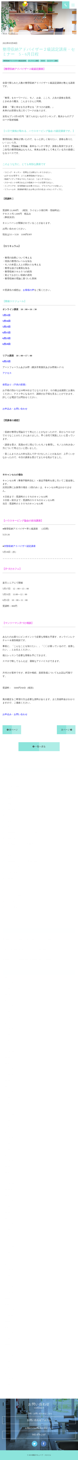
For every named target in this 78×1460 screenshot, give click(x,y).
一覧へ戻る (39, 747)
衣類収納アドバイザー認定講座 (20, 546)
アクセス (7, 373)
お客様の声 (28, 290)
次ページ (66, 730)
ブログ (13, 33)
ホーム (5, 33)
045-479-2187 (39, 1434)
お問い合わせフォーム (39, 1420)
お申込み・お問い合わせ (15, 409)
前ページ (12, 730)
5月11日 (6, 316)
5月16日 (6, 321)
